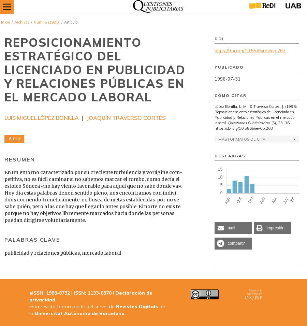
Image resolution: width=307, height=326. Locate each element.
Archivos (21, 22)
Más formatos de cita (241, 139)
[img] (156, 7)
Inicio (5, 22)
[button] (233, 228)
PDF (16, 139)
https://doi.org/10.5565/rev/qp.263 (250, 50)
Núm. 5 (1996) (47, 22)
